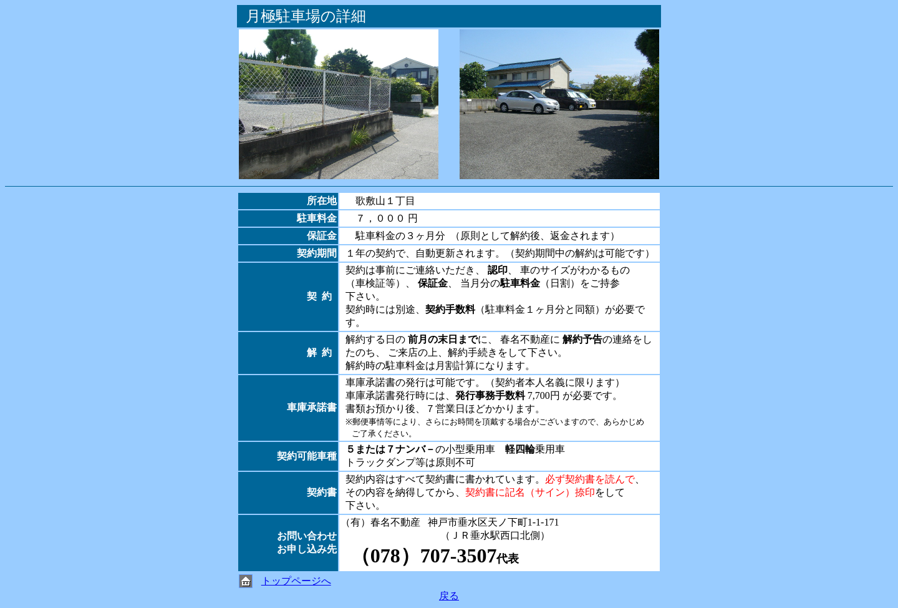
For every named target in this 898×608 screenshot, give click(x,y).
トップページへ (296, 581)
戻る (449, 596)
